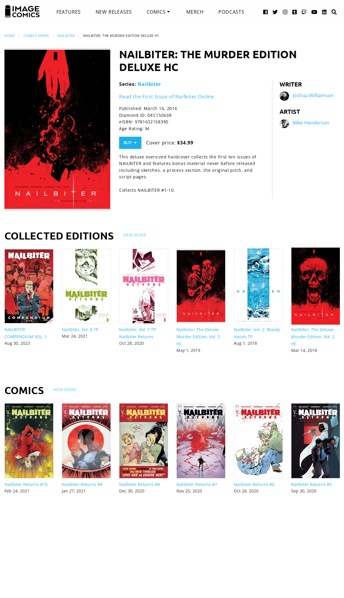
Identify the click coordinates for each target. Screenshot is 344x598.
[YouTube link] (314, 11)
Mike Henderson (311, 123)
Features (68, 12)
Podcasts (231, 12)
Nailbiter (66, 35)
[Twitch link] (304, 11)
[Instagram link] (285, 11)
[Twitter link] (275, 11)
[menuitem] (68, 11)
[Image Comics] (22, 11)
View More (134, 235)
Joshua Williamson (313, 95)
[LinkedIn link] (324, 11)
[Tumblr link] (294, 11)
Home (9, 35)
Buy (130, 142)
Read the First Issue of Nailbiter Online (166, 96)
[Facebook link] (265, 11)
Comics (156, 12)
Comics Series (36, 35)
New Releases (114, 12)
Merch (195, 12)
